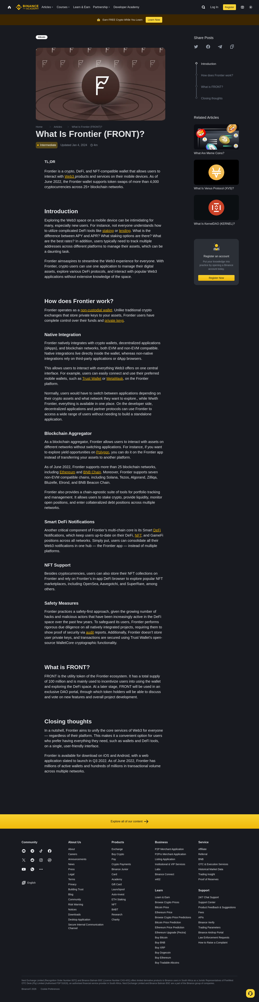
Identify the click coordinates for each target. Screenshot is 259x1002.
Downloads (74, 914)
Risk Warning (75, 904)
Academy (117, 879)
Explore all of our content (129, 821)
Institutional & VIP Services (170, 864)
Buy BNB (160, 942)
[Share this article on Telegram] (220, 47)
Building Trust (75, 889)
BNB (201, 859)
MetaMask (114, 378)
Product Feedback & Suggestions (217, 907)
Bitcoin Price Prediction (168, 922)
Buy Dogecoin (163, 952)
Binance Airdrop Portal (210, 932)
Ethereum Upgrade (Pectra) (170, 932)
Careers (72, 854)
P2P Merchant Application (169, 849)
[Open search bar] (202, 7)
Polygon (102, 452)
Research (117, 914)
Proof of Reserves (208, 879)
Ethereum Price (163, 912)
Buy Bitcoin (161, 937)
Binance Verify (206, 922)
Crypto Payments (121, 864)
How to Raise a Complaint (213, 942)
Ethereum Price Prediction (169, 927)
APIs (201, 917)
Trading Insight (206, 874)
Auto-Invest (118, 894)
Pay (114, 859)
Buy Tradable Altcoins (167, 962)
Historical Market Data (210, 869)
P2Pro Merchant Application (170, 854)
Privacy (72, 884)
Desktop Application (79, 919)
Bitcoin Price (162, 907)
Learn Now (154, 19)
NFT (138, 535)
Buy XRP (160, 947)
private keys (114, 320)
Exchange (117, 849)
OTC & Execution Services (213, 864)
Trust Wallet (91, 378)
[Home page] (27, 7)
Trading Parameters (209, 927)
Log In (214, 7)
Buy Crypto (118, 854)
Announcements (77, 859)
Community (74, 899)
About (71, 849)
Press (71, 869)
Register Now (216, 277)
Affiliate (202, 849)
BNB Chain (92, 472)
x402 (157, 879)
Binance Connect (164, 874)
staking (108, 231)
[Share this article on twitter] (196, 47)
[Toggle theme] (251, 7)
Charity (115, 919)
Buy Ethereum (163, 957)
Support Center (206, 902)
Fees (201, 912)
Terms (71, 879)
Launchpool (118, 889)
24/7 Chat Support (208, 897)
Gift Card (117, 884)
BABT (115, 909)
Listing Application (165, 859)
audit (90, 632)
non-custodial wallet (96, 310)
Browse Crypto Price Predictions (173, 917)
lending (125, 231)
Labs (157, 869)
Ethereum (67, 472)
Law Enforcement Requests (213, 937)
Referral (202, 854)
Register (229, 7)
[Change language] (242, 7)
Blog (70, 894)
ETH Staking (119, 899)
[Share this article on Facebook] (208, 47)
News (71, 864)
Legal (71, 874)
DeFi (157, 530)
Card (114, 874)
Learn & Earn (162, 897)
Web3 (70, 176)
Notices (72, 909)
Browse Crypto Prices (167, 902)
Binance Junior (120, 869)
